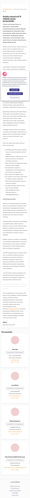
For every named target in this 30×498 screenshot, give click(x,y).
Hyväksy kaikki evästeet (15, 93)
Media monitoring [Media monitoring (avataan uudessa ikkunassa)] (15, 486)
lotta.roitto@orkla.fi (15, 396)
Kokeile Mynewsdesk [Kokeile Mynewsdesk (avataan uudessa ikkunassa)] (15, 490)
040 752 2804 (15, 470)
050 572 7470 (15, 362)
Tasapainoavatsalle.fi (13, 309)
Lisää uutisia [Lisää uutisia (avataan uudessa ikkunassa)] (15, 495)
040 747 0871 (15, 398)
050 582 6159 (15, 434)
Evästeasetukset (14, 97)
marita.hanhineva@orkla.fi (15, 431)
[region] (15, 86)
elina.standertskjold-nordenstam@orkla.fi (15, 467)
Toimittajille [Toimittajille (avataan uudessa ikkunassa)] (15, 493)
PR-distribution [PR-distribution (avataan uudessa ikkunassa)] (15, 488)
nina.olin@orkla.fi (15, 360)
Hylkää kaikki (14, 90)
